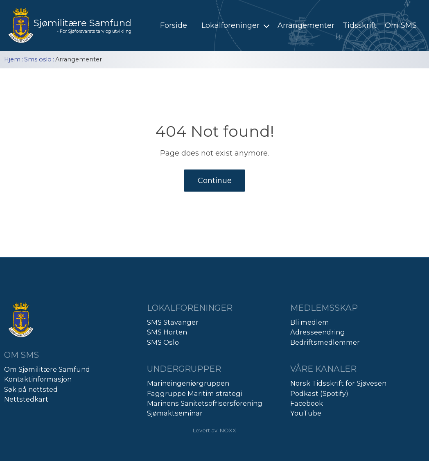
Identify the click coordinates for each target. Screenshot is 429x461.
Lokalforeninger (236, 25)
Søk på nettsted (31, 389)
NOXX (228, 430)
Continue (215, 180)
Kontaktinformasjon (38, 379)
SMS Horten (167, 332)
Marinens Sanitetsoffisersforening (204, 403)
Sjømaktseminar (175, 413)
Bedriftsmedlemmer (325, 342)
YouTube (305, 413)
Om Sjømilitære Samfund (47, 369)
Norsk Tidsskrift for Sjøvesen (338, 383)
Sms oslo (38, 59)
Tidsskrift (360, 25)
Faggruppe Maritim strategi (194, 393)
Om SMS (401, 25)
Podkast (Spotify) (319, 393)
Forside (173, 25)
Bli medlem (309, 322)
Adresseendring (317, 332)
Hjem (12, 59)
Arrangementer (306, 25)
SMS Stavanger (173, 322)
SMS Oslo (163, 342)
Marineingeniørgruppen (188, 383)
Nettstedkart (26, 399)
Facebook (306, 403)
